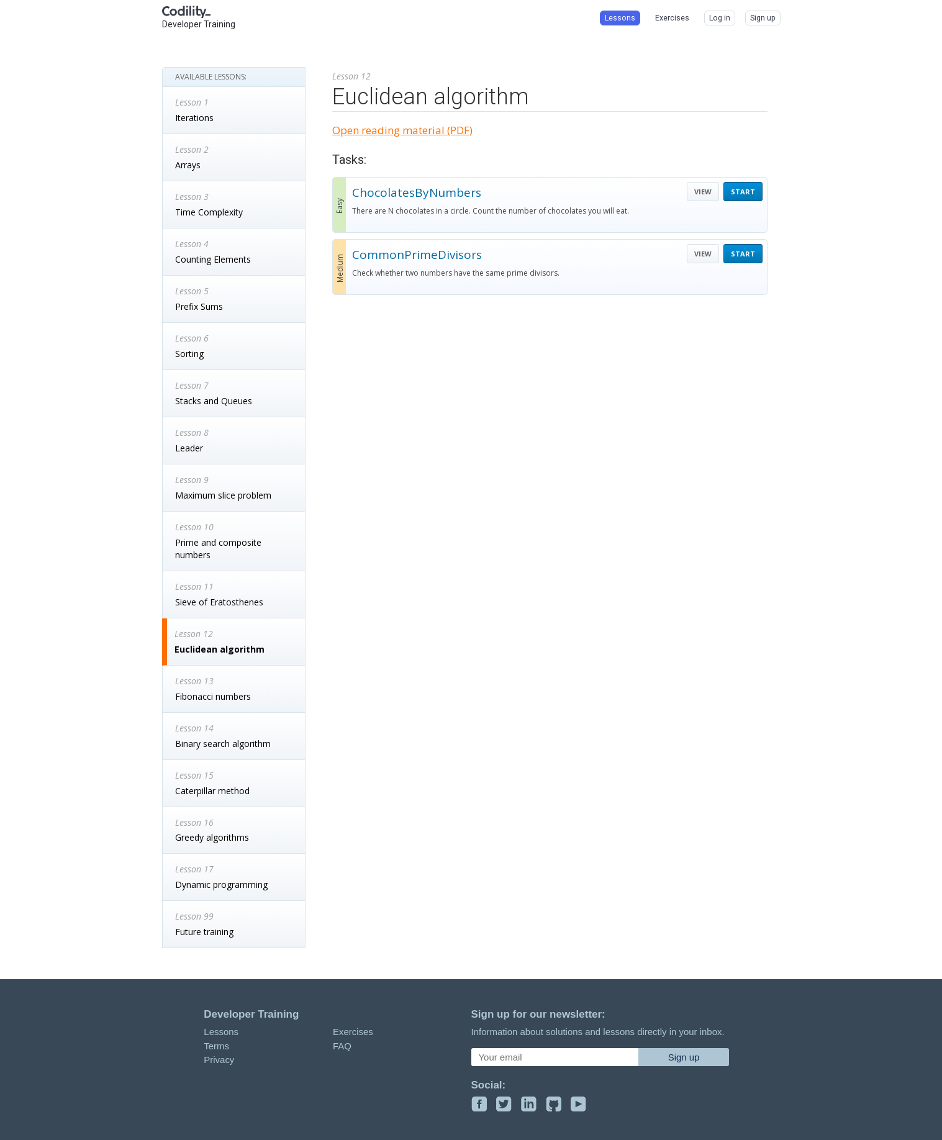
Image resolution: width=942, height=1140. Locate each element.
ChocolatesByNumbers (416, 192)
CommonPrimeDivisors (417, 255)
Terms (216, 1046)
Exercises (353, 1031)
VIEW (703, 191)
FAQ (342, 1046)
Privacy (219, 1059)
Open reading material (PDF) (402, 130)
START (743, 191)
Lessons (221, 1031)
